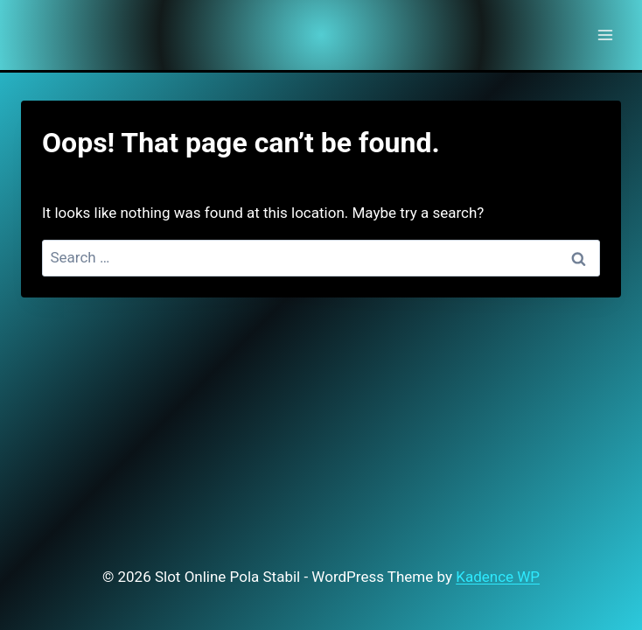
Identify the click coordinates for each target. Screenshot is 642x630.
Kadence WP (498, 576)
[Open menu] (605, 34)
